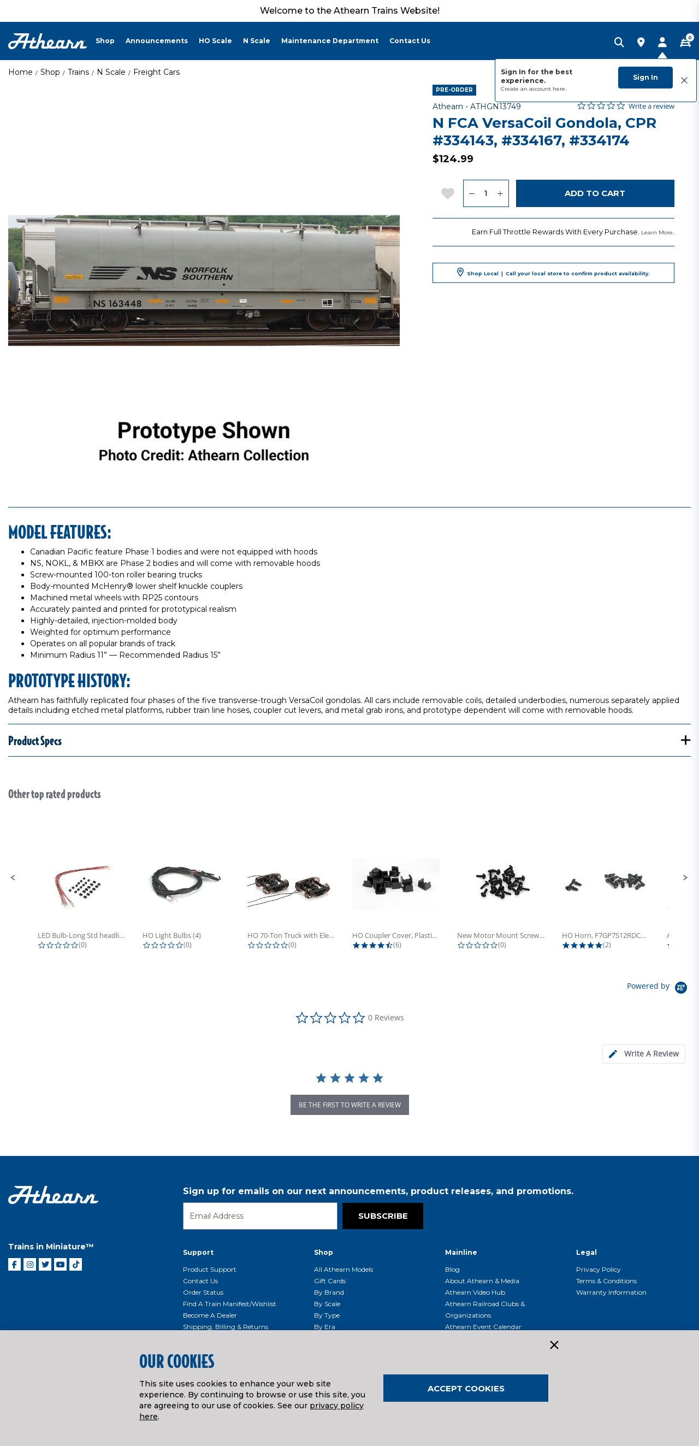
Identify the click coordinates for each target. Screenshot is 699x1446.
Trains (78, 72)
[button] (13, 878)
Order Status (203, 1292)
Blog (452, 1269)
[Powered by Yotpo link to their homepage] (659, 989)
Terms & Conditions (606, 1281)
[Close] (554, 1345)
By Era (324, 1327)
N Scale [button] (256, 41)
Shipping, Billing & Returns (225, 1327)
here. (559, 88)
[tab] (643, 1054)
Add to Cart (595, 193)
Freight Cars (156, 72)
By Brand (329, 1292)
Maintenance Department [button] (329, 41)
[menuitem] (111, 41)
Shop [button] (105, 41)
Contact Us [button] (409, 41)
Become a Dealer (210, 1315)
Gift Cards (330, 1281)
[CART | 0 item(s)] (685, 43)
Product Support (209, 1269)
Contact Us (200, 1281)
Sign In (645, 77)
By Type (327, 1315)
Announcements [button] (157, 41)
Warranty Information (611, 1292)
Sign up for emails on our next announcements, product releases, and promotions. (378, 1191)
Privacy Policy (598, 1269)
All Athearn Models (343, 1269)
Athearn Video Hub (475, 1292)
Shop (50, 72)
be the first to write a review (350, 1104)
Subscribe (383, 1216)
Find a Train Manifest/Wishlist (229, 1304)
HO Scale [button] (215, 41)
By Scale (327, 1304)
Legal (586, 1252)
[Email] (260, 1216)
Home (20, 72)
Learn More (657, 232)
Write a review (651, 106)
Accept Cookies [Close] (466, 1388)
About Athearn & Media (482, 1281)
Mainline (461, 1252)
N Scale (111, 72)
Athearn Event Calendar (483, 1327)
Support (198, 1252)
